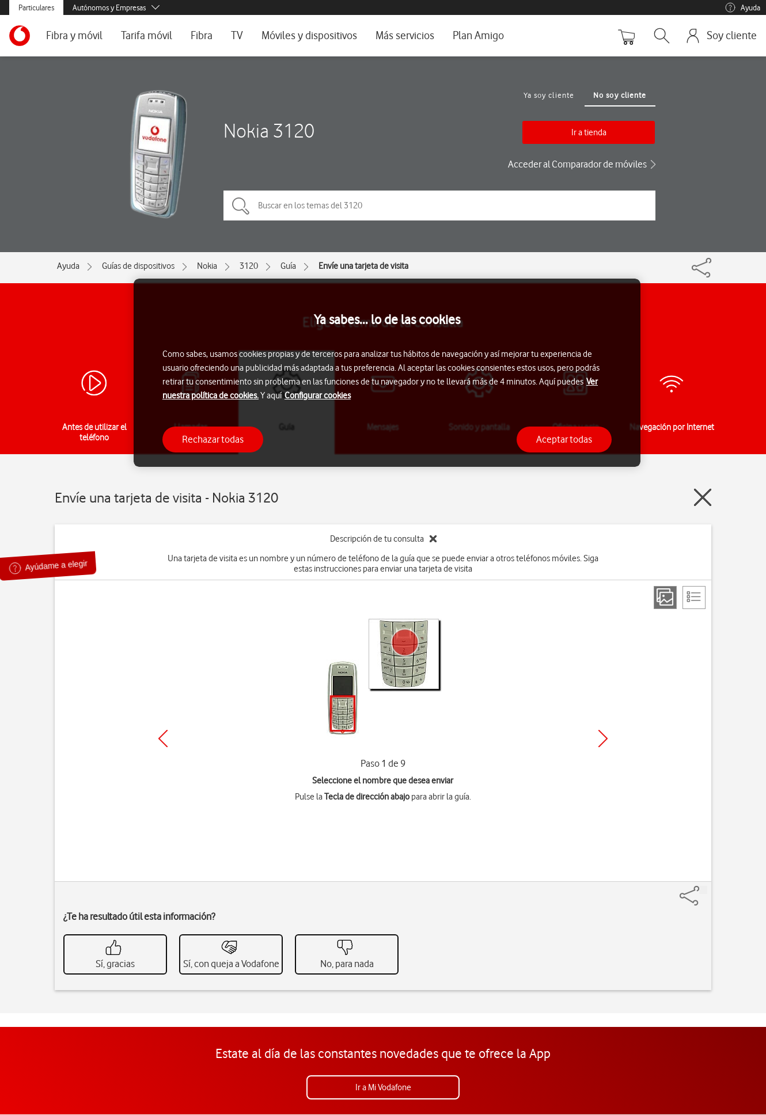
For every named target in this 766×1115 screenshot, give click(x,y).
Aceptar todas (564, 439)
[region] (387, 373)
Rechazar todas (213, 439)
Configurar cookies (318, 395)
